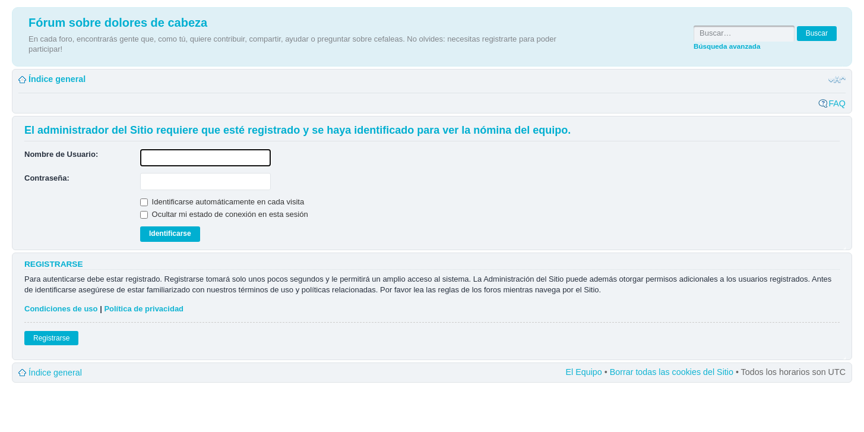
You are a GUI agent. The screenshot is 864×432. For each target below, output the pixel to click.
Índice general (57, 79)
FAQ (837, 103)
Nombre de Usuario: (61, 154)
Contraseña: (46, 178)
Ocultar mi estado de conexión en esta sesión (224, 214)
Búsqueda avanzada (727, 46)
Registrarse (51, 338)
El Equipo (584, 372)
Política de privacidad (143, 308)
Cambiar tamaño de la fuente (837, 79)
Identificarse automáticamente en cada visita (222, 201)
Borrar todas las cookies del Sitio (671, 372)
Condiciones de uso (61, 308)
